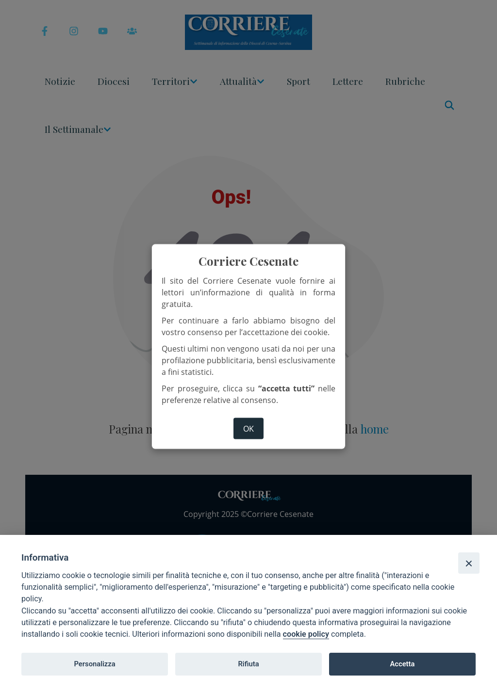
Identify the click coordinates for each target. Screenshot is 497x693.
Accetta (402, 664)
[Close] (469, 563)
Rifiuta (248, 664)
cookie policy (306, 634)
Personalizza (94, 664)
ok (248, 428)
